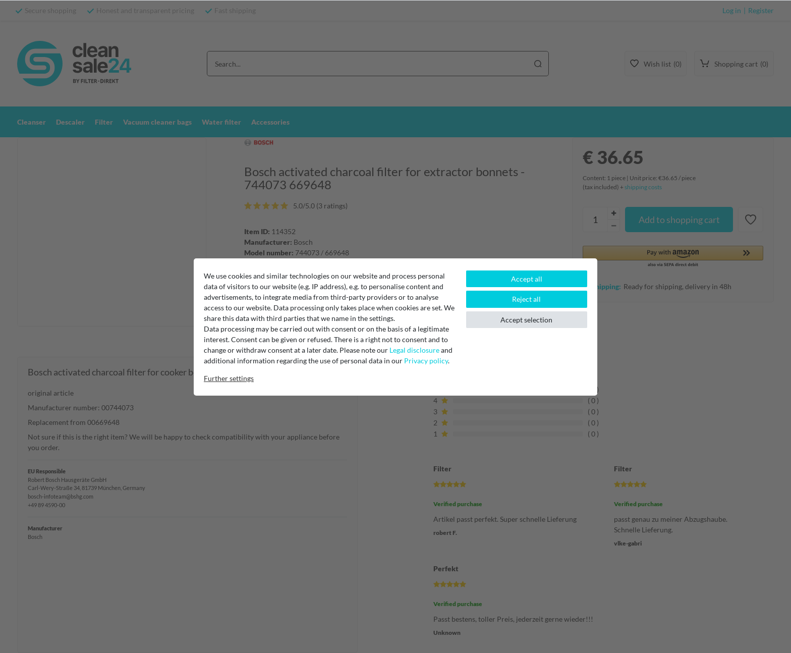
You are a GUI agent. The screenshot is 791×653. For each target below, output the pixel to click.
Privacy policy (426, 360)
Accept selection (526, 319)
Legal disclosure (414, 350)
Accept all (526, 279)
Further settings (229, 378)
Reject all (526, 299)
